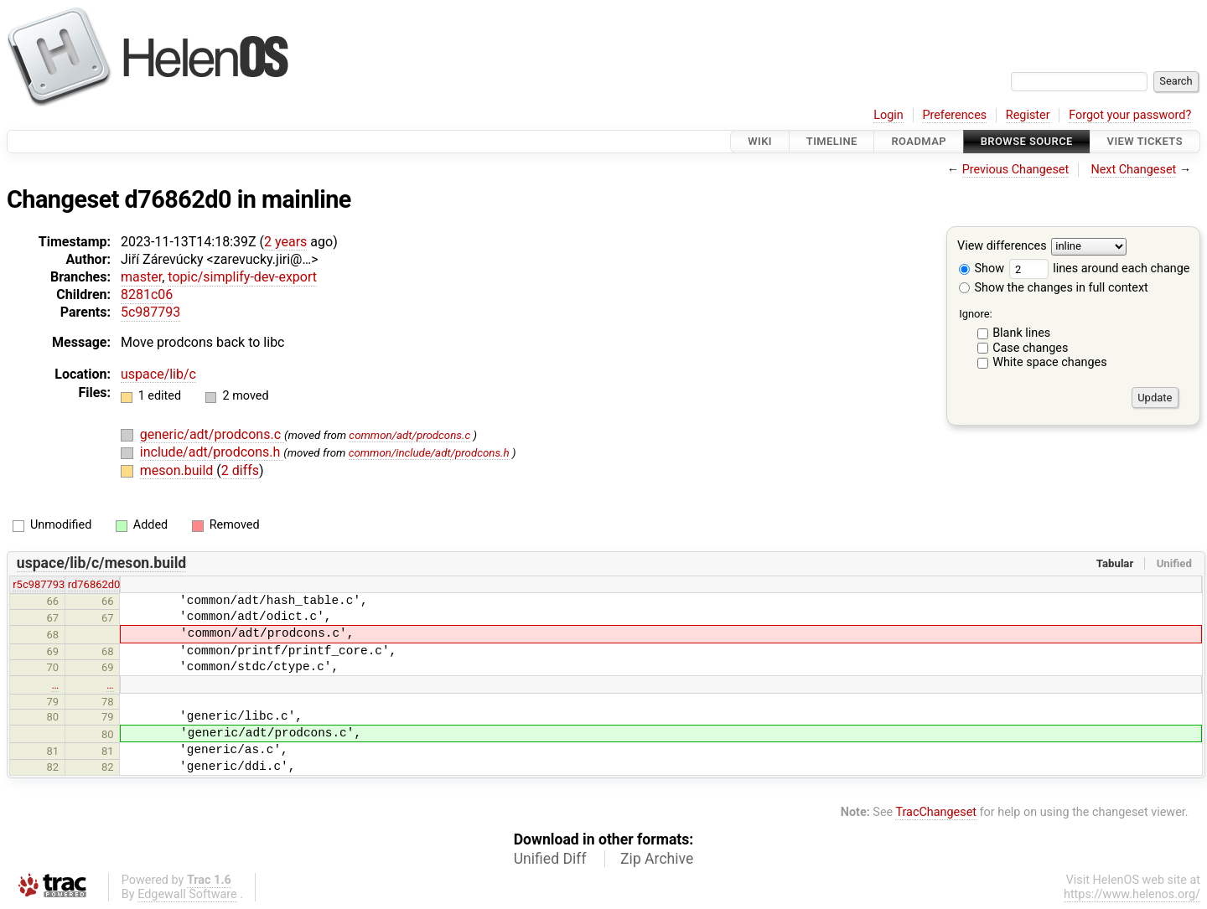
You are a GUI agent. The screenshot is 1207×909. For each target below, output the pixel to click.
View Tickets (1145, 141)
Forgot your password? (1130, 115)
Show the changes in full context (1053, 288)
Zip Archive (656, 858)
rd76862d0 (94, 584)
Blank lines (1021, 333)
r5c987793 (39, 584)
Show (981, 268)
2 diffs (240, 470)
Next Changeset (1133, 170)
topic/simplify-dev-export (242, 277)
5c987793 (150, 312)
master (141, 277)
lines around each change (1099, 268)
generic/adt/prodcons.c (212, 434)
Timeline (831, 141)
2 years (285, 242)
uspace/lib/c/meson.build (101, 563)
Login (888, 115)
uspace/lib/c (158, 374)
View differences (1002, 247)
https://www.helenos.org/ (1132, 894)
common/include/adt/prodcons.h (429, 453)
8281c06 (147, 294)
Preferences (954, 115)
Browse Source (1027, 141)
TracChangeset (935, 812)
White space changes (1049, 362)
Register (1028, 115)
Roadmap (918, 141)
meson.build (178, 470)
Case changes (1030, 348)
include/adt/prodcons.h (211, 452)
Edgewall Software (187, 894)
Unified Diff (550, 858)
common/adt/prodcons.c (409, 435)
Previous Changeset (1016, 170)
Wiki (760, 141)
